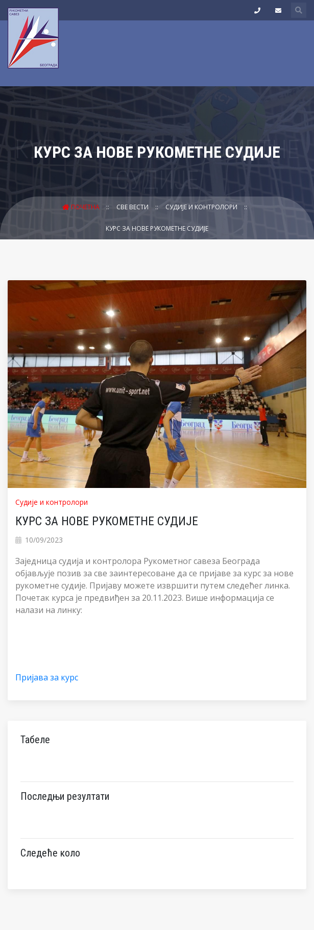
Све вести (133, 207)
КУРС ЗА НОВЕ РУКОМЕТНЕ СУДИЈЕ (157, 228)
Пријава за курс (46, 677)
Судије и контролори (202, 207)
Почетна (81, 207)
